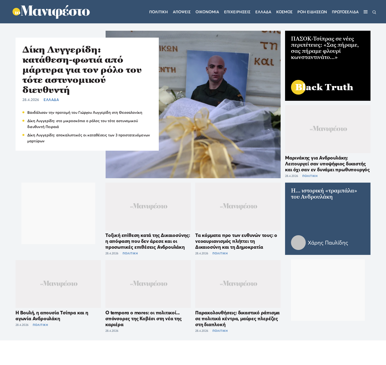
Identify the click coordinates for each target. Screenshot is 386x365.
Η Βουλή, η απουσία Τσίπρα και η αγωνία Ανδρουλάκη (52, 315)
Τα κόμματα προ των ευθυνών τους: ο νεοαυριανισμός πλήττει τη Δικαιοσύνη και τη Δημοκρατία (236, 241)
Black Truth (324, 87)
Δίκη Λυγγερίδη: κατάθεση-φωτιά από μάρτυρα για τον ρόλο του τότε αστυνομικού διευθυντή (82, 69)
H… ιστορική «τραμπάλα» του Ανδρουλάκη (324, 194)
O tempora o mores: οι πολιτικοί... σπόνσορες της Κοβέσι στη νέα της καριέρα (143, 318)
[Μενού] (366, 12)
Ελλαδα (263, 11)
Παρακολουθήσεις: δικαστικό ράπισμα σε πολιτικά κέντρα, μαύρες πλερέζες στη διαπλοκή (237, 318)
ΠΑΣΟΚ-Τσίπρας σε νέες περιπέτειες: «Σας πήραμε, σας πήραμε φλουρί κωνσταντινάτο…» (325, 48)
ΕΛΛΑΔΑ (51, 99)
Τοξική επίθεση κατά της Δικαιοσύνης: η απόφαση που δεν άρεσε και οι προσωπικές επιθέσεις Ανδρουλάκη (147, 241)
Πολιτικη (158, 11)
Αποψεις (182, 11)
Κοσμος (284, 11)
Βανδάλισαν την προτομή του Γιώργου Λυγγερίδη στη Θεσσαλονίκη (84, 112)
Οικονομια (207, 11)
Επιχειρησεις (237, 11)
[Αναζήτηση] (374, 12)
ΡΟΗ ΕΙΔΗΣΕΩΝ (312, 11)
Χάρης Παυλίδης (328, 242)
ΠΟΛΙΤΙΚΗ (130, 253)
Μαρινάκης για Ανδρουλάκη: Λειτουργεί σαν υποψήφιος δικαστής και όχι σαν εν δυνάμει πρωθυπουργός (327, 164)
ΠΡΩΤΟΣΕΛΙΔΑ (345, 11)
